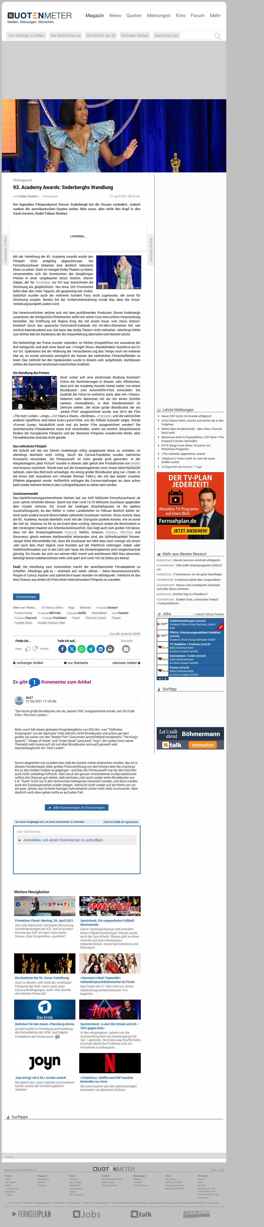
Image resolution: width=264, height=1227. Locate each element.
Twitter (8, 1194)
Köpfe (72, 1191)
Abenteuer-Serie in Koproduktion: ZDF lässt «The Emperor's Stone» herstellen (192, 439)
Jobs (200, 1182)
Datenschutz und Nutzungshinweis (207, 1190)
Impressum (203, 1197)
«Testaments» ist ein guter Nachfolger (189, 574)
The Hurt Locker (95, 618)
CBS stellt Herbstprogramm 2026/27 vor (189, 567)
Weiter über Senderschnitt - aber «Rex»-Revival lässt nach (191, 430)
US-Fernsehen (76, 1194)
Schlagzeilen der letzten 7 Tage (181, 467)
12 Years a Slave (52, 607)
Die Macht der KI (101, 35)
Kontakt (201, 1185)
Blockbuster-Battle (174, 1188)
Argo (71, 607)
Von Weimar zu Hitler (26, 35)
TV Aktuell (27, 1202)
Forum (198, 15)
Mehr (215, 15)
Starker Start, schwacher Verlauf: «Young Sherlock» (187, 601)
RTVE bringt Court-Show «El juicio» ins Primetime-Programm (185, 447)
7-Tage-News (12, 1188)
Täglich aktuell (109, 1185)
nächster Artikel (126, 663)
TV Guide (115, 1202)
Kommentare (26, 596)
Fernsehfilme (141, 1202)
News (115, 15)
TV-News (73, 1179)
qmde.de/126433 (130, 633)
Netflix (135, 463)
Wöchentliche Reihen (112, 1179)
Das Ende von (166, 35)
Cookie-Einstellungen (208, 1194)
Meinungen (159, 15)
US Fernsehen (73, 1202)
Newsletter (10, 1182)
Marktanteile (107, 1182)
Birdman (85, 607)
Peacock (71, 532)
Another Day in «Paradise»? (182, 594)
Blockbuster (127, 1202)
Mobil (8, 1185)
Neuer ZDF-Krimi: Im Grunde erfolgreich (186, 416)
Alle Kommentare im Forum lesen (76, 807)
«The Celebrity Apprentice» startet (183, 454)
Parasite (120, 613)
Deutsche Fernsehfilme (194, 1202)
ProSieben (43, 282)
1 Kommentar (49, 196)
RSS (7, 1179)
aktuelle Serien (157, 1202)
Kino (181, 15)
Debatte (137, 1179)
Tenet (76, 618)
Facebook (10, 1191)
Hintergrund (43, 1179)
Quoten (134, 15)
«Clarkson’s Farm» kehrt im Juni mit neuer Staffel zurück (188, 460)
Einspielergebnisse (175, 1185)
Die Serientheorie (65, 35)
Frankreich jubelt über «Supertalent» (189, 580)
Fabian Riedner (28, 196)
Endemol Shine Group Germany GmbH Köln (190, 624)
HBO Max (126, 532)
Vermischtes (75, 1182)
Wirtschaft (74, 1185)
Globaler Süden (135, 35)
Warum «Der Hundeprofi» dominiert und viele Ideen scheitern (188, 587)
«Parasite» (104, 416)
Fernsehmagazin (42, 1202)
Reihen (40, 1182)
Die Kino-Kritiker (173, 1182)
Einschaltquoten (100, 1202)
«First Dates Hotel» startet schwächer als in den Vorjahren (192, 422)
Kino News (15, 1202)
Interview (41, 1185)
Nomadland (99, 613)
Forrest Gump (23, 613)
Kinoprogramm (173, 1202)
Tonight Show (23, 622)
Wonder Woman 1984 (51, 622)
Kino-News (170, 1179)
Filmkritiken (59, 1202)
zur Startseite (76, 663)
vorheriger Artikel (28, 663)
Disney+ (111, 532)
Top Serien (213, 1202)
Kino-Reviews (140, 1185)
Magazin (95, 15)
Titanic (116, 618)
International (76, 1188)
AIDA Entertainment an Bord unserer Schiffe (183, 647)
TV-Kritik (137, 1182)
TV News (86, 1202)
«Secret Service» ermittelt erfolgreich (188, 560)
